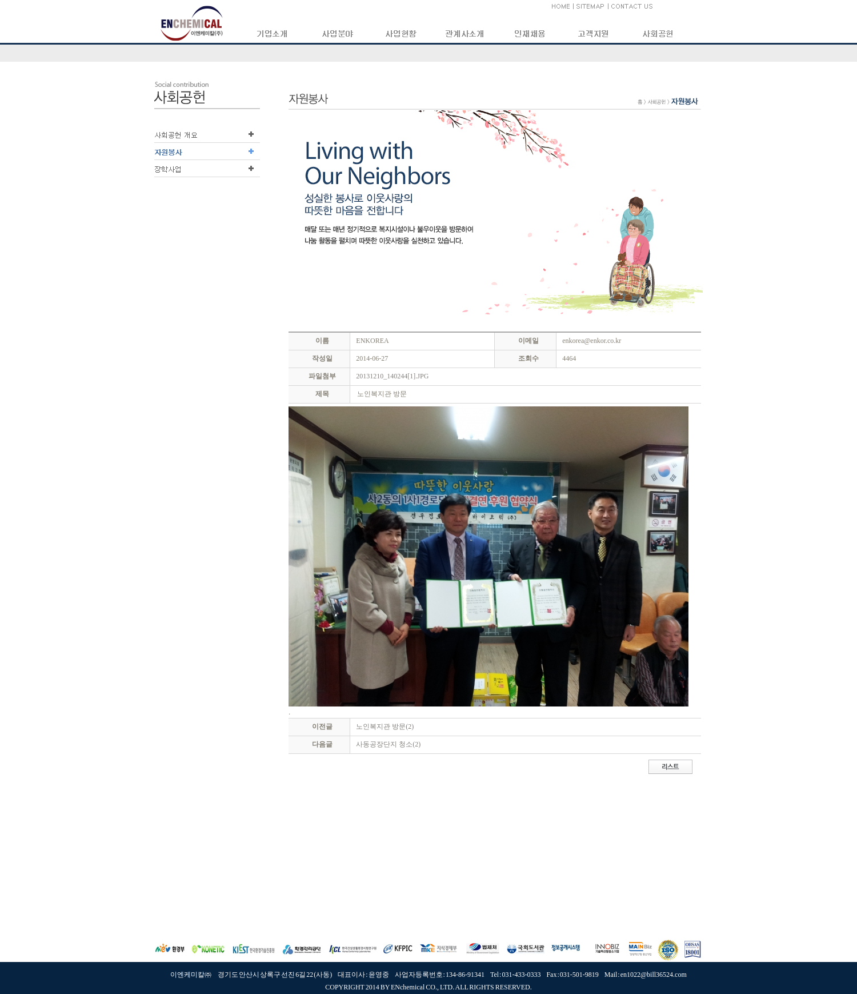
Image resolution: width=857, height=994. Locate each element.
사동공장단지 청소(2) (388, 744)
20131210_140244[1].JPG (392, 376)
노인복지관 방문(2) (385, 726)
